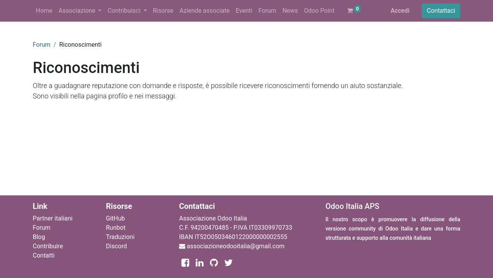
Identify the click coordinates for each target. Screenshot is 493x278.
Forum (41, 44)
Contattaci (441, 10)
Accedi (400, 10)
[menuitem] (44, 11)
